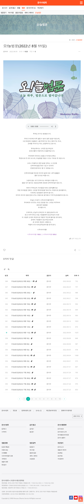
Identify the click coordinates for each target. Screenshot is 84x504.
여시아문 (32, 450)
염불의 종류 (5, 462)
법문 (73, 40)
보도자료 (60, 456)
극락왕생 (4, 459)
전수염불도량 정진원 (63, 435)
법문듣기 (32, 447)
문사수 (5, 51)
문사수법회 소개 (62, 432)
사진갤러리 (61, 459)
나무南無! (4, 453)
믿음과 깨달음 (5, 447)
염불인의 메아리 (62, 450)
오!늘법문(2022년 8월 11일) (24, 46)
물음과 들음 (33, 453)
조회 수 (76, 275)
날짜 (66, 275)
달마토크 (4, 429)
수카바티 (4, 432)
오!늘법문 (78, 40)
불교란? (32, 432)
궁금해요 (60, 453)
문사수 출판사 (61, 438)
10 (60, 399)
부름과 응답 (5, 450)
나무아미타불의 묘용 (7, 456)
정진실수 (4, 465)
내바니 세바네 (33, 456)
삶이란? (32, 429)
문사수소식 (61, 447)
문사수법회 (42, 2)
